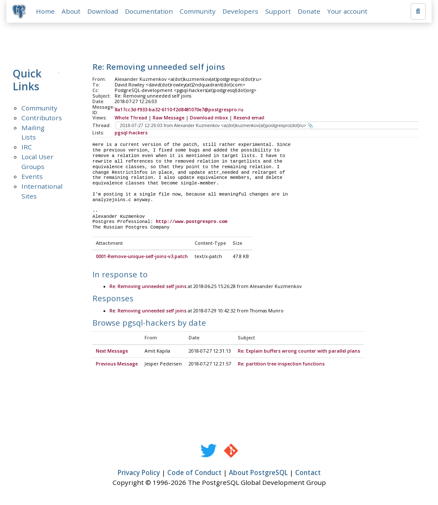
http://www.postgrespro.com (191, 223)
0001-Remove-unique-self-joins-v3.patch (142, 258)
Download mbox (209, 119)
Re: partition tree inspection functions (281, 365)
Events (32, 177)
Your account (348, 11)
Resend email (249, 119)
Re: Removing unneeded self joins (148, 288)
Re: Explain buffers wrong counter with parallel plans (299, 352)
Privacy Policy (139, 473)
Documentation (150, 11)
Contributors (41, 118)
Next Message (112, 352)
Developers (241, 11)
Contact (308, 473)
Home (46, 11)
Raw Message (168, 119)
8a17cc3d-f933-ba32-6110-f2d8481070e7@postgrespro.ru (179, 110)
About (71, 11)
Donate (310, 11)
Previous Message (117, 365)
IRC (26, 147)
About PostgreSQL (258, 473)
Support (279, 11)
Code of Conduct (194, 473)
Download (103, 11)
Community (198, 11)
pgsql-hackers (131, 134)
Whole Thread (131, 119)
